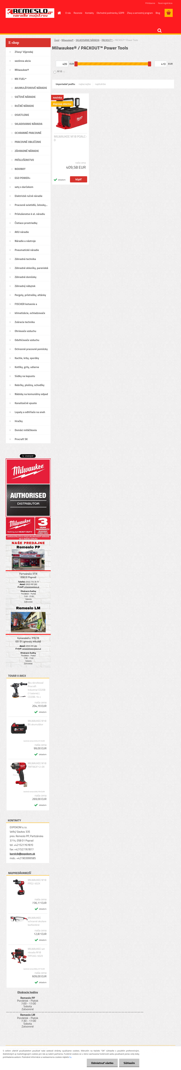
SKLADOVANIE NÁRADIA (87, 40)
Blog (158, 13)
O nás (68, 13)
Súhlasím (129, 1063)
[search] (159, 30)
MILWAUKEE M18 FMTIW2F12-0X (37, 765)
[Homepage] (58, 13)
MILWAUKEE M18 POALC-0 (70, 138)
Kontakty (89, 13)
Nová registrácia (165, 3)
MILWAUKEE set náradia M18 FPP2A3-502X (36, 952)
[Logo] (30, 13)
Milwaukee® (68, 40)
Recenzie (78, 13)
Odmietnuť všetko (102, 1063)
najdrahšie (100, 84)
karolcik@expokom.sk (22, 854)
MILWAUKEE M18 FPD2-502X (37, 881)
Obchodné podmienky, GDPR (110, 13)
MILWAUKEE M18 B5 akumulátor (37, 722)
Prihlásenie (150, 3)
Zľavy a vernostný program (140, 13)
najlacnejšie (85, 84)
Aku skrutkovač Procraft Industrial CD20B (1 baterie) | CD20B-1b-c (36, 690)
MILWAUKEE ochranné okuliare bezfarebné (37, 921)
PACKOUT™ (107, 40)
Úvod (56, 40)
